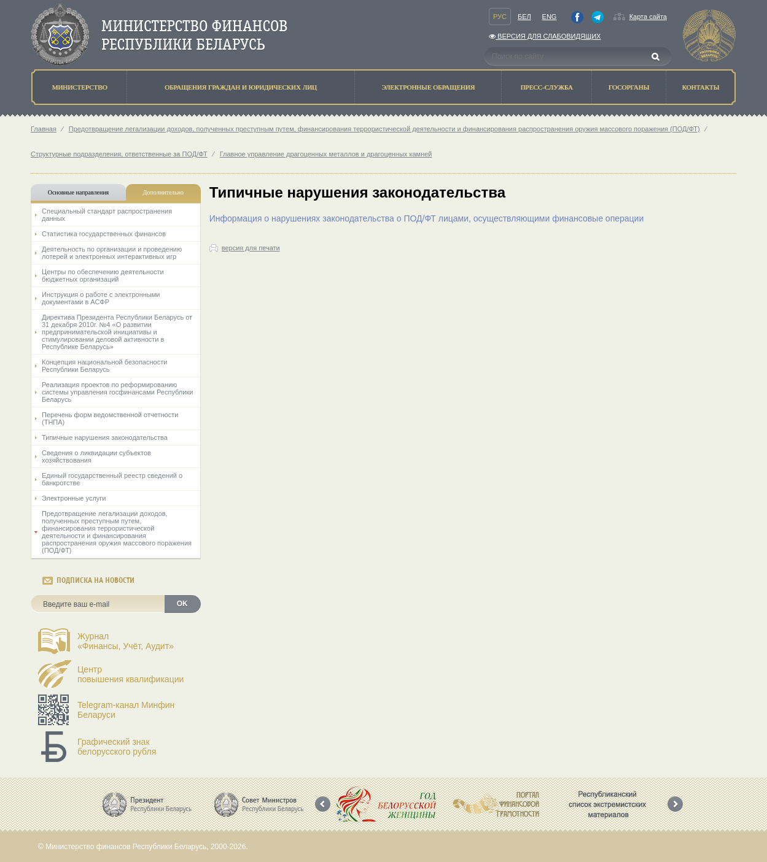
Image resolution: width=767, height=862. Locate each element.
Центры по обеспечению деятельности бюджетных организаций (103, 275)
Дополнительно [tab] (163, 192)
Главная (43, 129)
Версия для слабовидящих (545, 36)
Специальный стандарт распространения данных (107, 214)
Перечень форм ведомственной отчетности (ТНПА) (110, 418)
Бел (524, 16)
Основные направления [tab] (78, 192)
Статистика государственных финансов (104, 233)
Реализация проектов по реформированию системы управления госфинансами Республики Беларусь (117, 392)
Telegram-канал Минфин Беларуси (125, 710)
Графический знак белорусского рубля (116, 746)
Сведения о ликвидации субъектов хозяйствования (96, 456)
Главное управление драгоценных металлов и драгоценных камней (326, 154)
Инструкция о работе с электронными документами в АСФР (101, 298)
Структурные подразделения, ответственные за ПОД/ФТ (119, 154)
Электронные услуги (74, 498)
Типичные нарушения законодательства (105, 437)
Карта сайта (648, 16)
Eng (549, 16)
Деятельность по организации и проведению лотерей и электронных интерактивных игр (112, 252)
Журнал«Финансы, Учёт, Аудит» (125, 641)
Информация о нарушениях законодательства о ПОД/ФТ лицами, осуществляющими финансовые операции (426, 218)
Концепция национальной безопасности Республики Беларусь (104, 365)
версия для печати (251, 248)
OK (182, 603)
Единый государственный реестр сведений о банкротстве (112, 479)
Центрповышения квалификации (130, 674)
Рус (500, 16)
